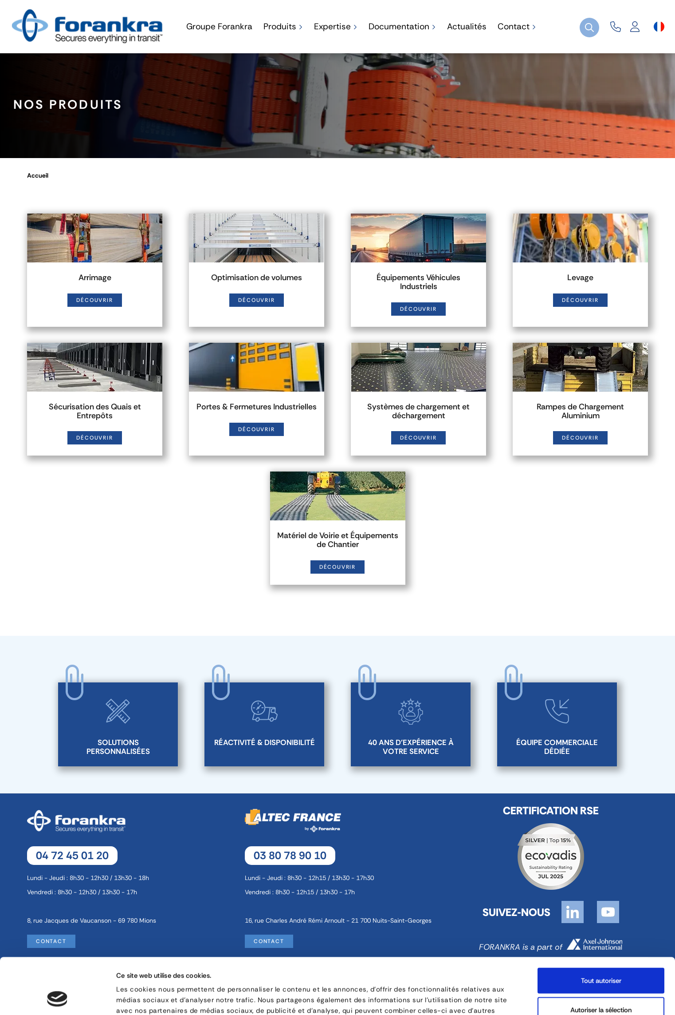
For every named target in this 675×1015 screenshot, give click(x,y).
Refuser (601, 986)
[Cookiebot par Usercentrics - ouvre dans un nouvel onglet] (57, 997)
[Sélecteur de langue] (659, 26)
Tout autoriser (601, 928)
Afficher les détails (472, 997)
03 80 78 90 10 (290, 855)
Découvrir (94, 300)
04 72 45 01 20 (72, 855)
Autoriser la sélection (601, 957)
